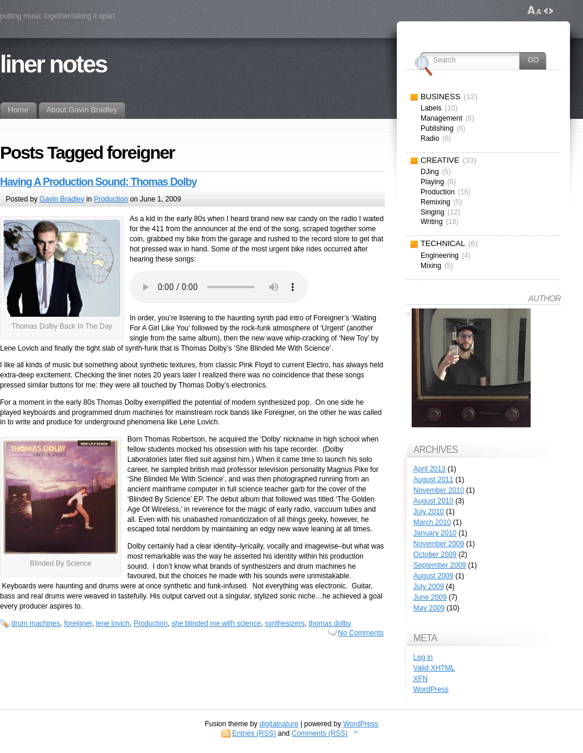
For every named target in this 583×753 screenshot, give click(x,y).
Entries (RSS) (253, 733)
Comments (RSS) (319, 733)
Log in (423, 657)
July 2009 (428, 586)
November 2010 (438, 490)
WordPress (431, 689)
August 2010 (433, 501)
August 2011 (433, 479)
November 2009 (438, 544)
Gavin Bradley (61, 199)
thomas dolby (330, 623)
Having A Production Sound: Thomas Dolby (98, 182)
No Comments (361, 633)
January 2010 (435, 533)
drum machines (35, 623)
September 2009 (439, 565)
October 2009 (435, 554)
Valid (434, 668)
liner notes (53, 64)
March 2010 (432, 522)
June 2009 (430, 597)
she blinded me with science (216, 623)
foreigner (78, 623)
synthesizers (285, 623)
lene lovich (113, 623)
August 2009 (433, 576)
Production (111, 199)
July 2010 (428, 512)
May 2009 (429, 608)
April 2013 (429, 469)
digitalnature (278, 724)
